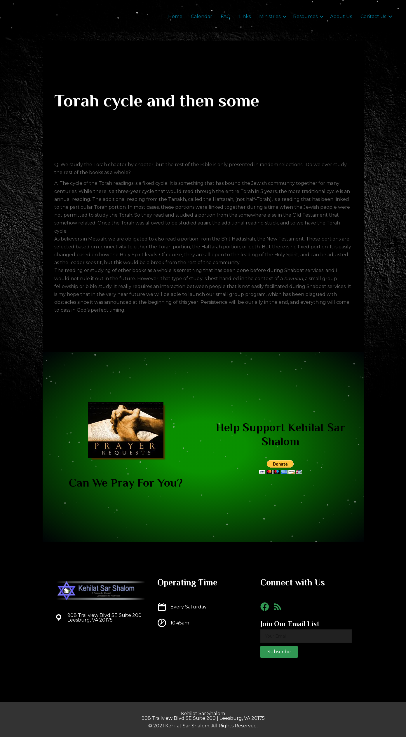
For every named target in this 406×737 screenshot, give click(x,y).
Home (175, 16)
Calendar (201, 16)
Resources (305, 16)
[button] (279, 652)
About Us (341, 16)
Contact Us (373, 16)
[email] (306, 636)
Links (245, 16)
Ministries (269, 16)
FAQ (226, 16)
